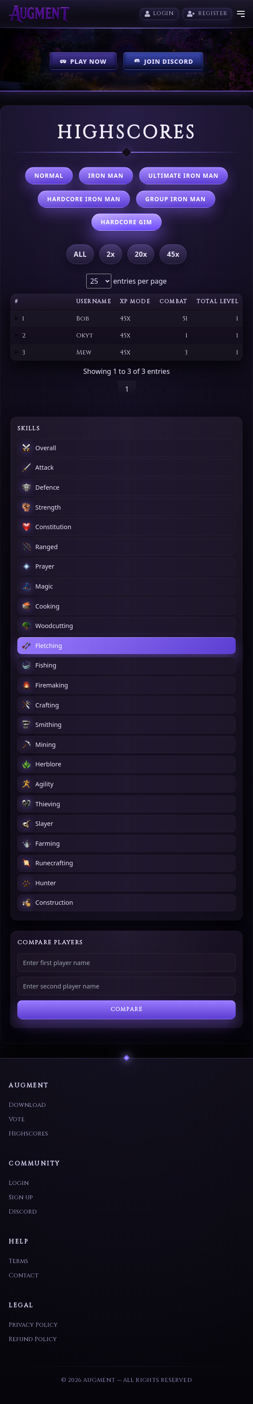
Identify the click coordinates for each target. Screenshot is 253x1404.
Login (159, 13)
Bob (82, 318)
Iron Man (106, 175)
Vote (17, 1119)
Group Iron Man (175, 199)
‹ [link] (108, 389)
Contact (24, 1275)
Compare (126, 1009)
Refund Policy (33, 1339)
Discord (23, 1212)
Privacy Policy (33, 1325)
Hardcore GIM (126, 222)
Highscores (28, 1133)
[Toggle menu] (241, 14)
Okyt (84, 335)
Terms (18, 1261)
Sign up (20, 1197)
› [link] (146, 389)
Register (207, 13)
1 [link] (127, 389)
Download (27, 1105)
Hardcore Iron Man (83, 199)
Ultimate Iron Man (183, 175)
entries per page (139, 281)
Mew (83, 352)
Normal (48, 175)
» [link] (164, 389)
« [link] (89, 389)
